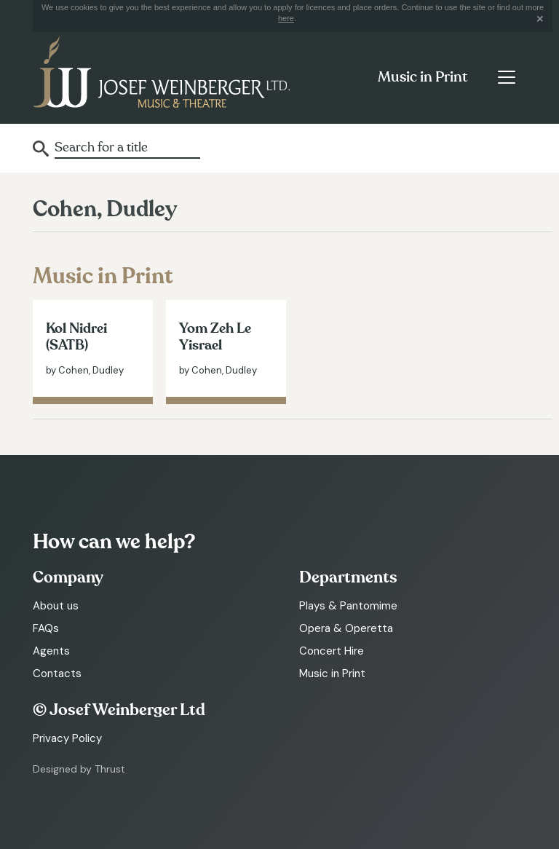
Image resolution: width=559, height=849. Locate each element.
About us (56, 606)
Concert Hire (331, 651)
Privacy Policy (67, 738)
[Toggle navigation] (506, 77)
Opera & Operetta (346, 628)
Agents (51, 651)
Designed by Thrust (79, 768)
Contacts (57, 673)
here (286, 18)
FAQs (46, 628)
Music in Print (422, 77)
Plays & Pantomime (348, 606)
